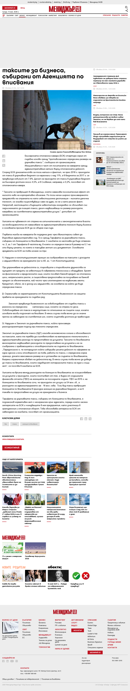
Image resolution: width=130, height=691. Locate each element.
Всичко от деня (75, 15)
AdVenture (91, 636)
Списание (107, 15)
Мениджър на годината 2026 (113, 629)
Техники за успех (45, 640)
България (10, 15)
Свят (16, 15)
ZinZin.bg (66, 2)
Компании (42, 625)
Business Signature (95, 642)
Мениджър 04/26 (96, 2)
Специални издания (95, 647)
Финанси (42, 622)
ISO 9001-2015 (117, 660)
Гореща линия (114, 642)
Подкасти (116, 15)
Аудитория (86, 660)
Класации (58, 635)
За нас (84, 658)
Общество (26, 625)
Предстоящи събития (116, 622)
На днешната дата (60, 641)
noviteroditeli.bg (45, 2)
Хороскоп (59, 637)
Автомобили (77, 620)
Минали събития (114, 625)
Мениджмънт (31, 15)
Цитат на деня (61, 645)
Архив (90, 645)
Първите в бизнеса (79, 2)
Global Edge (92, 625)
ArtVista (91, 639)
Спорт (74, 622)
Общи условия (8, 679)
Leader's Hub (92, 634)
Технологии (42, 15)
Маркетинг (53, 15)
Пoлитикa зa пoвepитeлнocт (27, 679)
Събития (124, 15)
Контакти (112, 647)
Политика (26, 622)
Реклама (58, 622)
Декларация (86, 663)
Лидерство (43, 637)
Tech (89, 631)
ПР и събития (60, 625)
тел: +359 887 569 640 (28, 673)
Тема (89, 628)
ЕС (23, 637)
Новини (110, 632)
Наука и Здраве (62, 648)
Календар (111, 635)
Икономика (43, 631)
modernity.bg (32, 2)
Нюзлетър (77, 630)
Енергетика (43, 628)
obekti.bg (57, 2)
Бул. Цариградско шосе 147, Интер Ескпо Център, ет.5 (40, 671)
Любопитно (62, 15)
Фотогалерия (60, 632)
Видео (74, 625)
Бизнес (22, 15)
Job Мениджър (44, 643)
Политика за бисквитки (51, 679)
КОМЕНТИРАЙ (12, 448)
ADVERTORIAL (100, 153)
